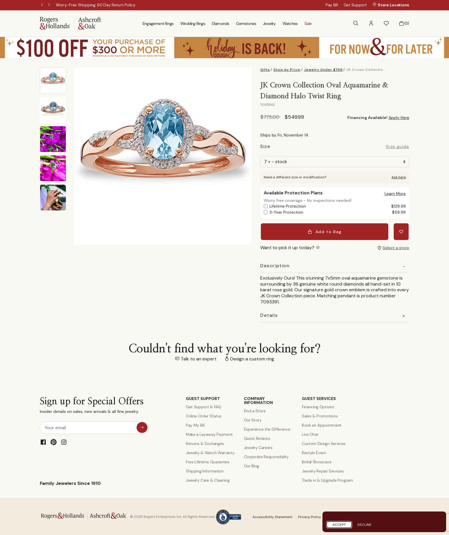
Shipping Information (205, 470)
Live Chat (310, 433)
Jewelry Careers (258, 446)
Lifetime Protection (337, 206)
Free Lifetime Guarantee (207, 461)
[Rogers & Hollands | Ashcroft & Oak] (70, 23)
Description (275, 265)
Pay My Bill (195, 424)
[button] (371, 23)
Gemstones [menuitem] (246, 23)
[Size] (334, 161)
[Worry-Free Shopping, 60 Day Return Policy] (95, 4)
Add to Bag (325, 231)
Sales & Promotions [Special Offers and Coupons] (320, 415)
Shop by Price (286, 69)
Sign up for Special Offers (91, 406)
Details (269, 314)
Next (49, 5)
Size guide (397, 147)
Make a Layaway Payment (209, 433)
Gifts (265, 69)
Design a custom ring (252, 358)
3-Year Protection (337, 212)
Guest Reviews (257, 437)
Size (265, 147)
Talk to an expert (198, 358)
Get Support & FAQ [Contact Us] (203, 406)
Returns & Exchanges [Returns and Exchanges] (205, 442)
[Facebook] (43, 441)
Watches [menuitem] (290, 23)
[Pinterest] (53, 441)
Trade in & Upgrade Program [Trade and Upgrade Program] (327, 479)
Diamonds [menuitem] (220, 23)
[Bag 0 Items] (404, 23)
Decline (364, 524)
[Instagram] (63, 441)
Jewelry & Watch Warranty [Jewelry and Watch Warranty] (210, 451)
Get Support (355, 4)
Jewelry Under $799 (323, 69)
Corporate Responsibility (266, 455)
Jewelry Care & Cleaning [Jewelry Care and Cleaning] (208, 479)
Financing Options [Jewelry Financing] (318, 406)
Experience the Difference (267, 428)
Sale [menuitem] (308, 23)
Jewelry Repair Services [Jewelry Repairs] (323, 470)
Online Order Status (204, 415)
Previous (43, 5)
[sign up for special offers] (142, 426)
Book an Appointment (322, 424)
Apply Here (399, 117)
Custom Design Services (324, 442)
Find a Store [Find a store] (255, 410)
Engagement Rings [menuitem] (158, 23)
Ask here (398, 177)
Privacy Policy (309, 516)
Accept (339, 524)
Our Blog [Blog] (251, 465)
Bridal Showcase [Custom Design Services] (316, 461)
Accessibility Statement (272, 516)
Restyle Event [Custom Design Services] (314, 451)
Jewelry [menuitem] (269, 23)
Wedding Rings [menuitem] (192, 23)
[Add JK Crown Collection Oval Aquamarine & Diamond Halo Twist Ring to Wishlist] (401, 231)
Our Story (253, 419)
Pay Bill (332, 4)
